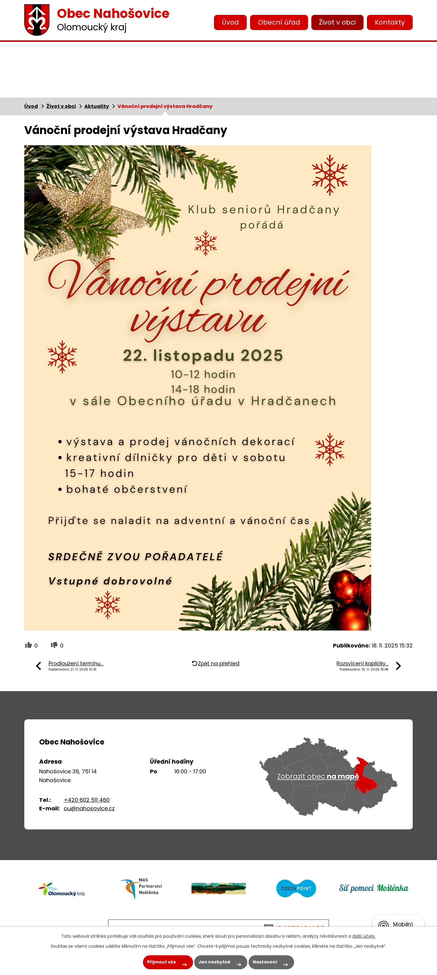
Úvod (230, 22)
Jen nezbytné (214, 962)
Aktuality (96, 106)
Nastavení (265, 962)
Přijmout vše (161, 962)
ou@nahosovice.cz (89, 808)
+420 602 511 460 (87, 800)
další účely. (364, 936)
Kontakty (390, 22)
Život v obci (337, 22)
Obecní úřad (279, 22)
